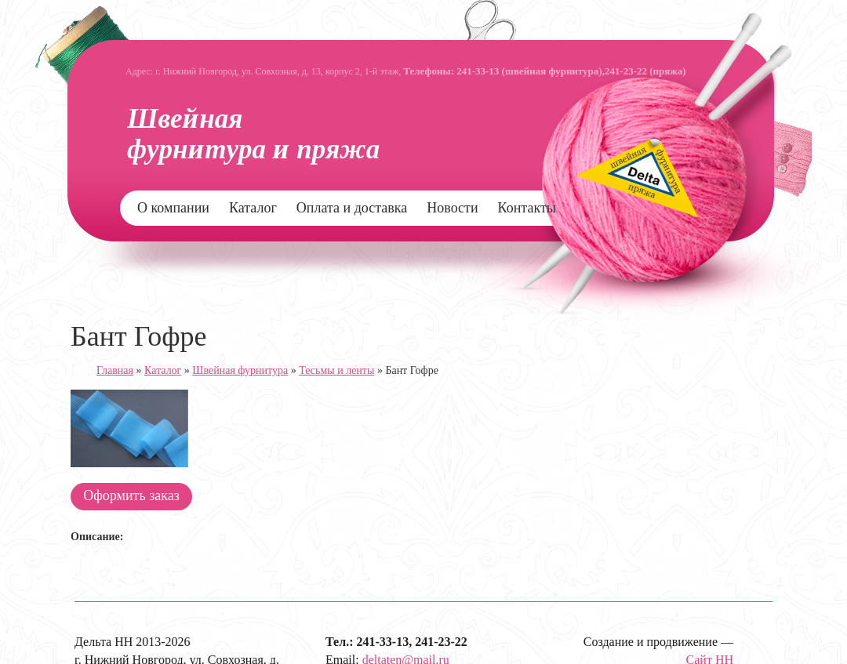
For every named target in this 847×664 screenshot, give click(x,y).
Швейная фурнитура (240, 370)
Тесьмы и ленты (336, 370)
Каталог (253, 208)
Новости (452, 208)
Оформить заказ (131, 495)
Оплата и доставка (351, 208)
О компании (173, 208)
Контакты (527, 208)
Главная (114, 370)
